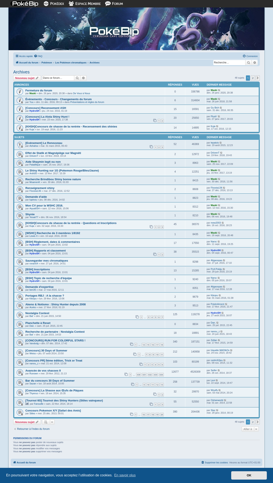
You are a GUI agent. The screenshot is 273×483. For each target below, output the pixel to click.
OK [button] (249, 475)
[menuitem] (38, 56)
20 (162, 414)
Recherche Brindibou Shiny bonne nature (53, 179)
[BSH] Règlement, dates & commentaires (52, 241)
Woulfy (214, 390)
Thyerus (33, 393)
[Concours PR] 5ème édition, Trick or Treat (53, 360)
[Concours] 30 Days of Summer (46, 350)
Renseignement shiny (39, 188)
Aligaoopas (216, 260)
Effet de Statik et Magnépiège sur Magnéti (53, 153)
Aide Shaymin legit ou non (43, 161)
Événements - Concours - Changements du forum (58, 99)
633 (155, 374)
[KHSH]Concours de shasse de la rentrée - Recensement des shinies (71, 126)
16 (153, 344)
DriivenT (33, 156)
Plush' (214, 116)
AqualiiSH (34, 208)
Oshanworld (217, 400)
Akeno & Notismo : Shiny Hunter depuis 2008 (55, 304)
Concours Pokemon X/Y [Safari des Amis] (53, 410)
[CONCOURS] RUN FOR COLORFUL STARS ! (55, 340)
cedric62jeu (217, 360)
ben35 (32, 289)
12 (157, 384)
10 (157, 354)
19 (157, 414)
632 (150, 374)
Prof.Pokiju (216, 269)
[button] (258, 77)
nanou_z (215, 331)
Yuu (31, 102)
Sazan (32, 383)
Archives (21, 72)
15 (148, 344)
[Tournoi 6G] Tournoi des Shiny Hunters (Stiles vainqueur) (64, 400)
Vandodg (34, 343)
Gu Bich (215, 107)
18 (162, 344)
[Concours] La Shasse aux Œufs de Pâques (54, 390)
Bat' (31, 316)
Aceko (32, 307)
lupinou (33, 199)
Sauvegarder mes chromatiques (46, 260)
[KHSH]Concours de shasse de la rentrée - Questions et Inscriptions (70, 223)
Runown (33, 373)
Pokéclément (217, 304)
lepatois (215, 142)
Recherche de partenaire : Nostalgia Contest (55, 331)
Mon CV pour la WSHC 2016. (44, 205)
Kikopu (33, 298)
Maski (32, 93)
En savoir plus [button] (125, 475)
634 (161, 374)
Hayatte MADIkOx (220, 350)
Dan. (31, 326)
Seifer (214, 370)
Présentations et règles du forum (87, 102)
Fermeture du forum (38, 90)
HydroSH (34, 111)
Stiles (32, 413)
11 (162, 354)
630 (138, 374)
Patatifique (35, 164)
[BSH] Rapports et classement (45, 250)
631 (144, 374)
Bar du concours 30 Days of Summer (50, 380)
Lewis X (33, 236)
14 (143, 344)
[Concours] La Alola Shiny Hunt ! (47, 116)
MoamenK (34, 182)
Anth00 (33, 173)
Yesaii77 (33, 217)
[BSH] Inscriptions (37, 269)
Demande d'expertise (39, 286)
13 (162, 384)
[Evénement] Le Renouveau (43, 143)
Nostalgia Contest (37, 313)
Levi (213, 380)
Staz (213, 410)
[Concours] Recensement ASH (45, 108)
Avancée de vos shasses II (43, 370)
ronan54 (33, 263)
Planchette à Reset (37, 323)
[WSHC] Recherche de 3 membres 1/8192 (52, 233)
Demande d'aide (36, 196)
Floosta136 (35, 191)
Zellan (214, 340)
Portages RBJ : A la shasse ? (44, 295)
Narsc (214, 241)
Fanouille (39, 403)
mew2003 (216, 222)
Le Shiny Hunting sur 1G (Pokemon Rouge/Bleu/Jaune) (62, 170)
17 (157, 344)
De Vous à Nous (81, 93)
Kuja (31, 129)
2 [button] (253, 78)
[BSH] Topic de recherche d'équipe (48, 278)
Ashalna (33, 146)
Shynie (30, 214)
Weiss (32, 353)
